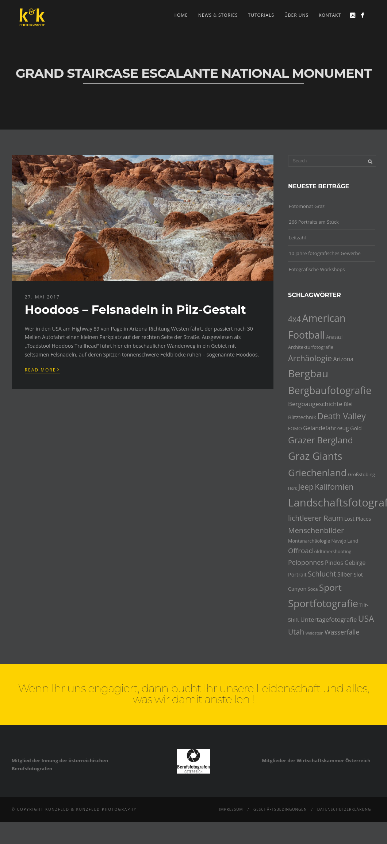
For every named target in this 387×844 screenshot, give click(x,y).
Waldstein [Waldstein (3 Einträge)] (314, 633)
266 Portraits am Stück (314, 222)
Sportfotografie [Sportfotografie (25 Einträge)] (323, 603)
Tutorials (261, 15)
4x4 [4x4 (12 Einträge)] (294, 319)
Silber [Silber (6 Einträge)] (344, 574)
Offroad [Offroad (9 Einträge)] (300, 550)
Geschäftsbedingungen (280, 809)
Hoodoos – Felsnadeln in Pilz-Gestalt (135, 309)
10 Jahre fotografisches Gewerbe (325, 253)
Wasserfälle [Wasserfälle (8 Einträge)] (342, 632)
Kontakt (330, 15)
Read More (42, 369)
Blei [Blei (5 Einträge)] (348, 404)
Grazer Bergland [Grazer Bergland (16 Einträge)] (320, 440)
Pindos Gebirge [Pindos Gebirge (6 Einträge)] (345, 563)
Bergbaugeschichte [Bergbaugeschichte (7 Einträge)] (315, 404)
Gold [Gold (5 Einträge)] (355, 428)
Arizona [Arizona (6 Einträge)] (343, 359)
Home (180, 15)
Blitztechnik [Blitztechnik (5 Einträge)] (302, 417)
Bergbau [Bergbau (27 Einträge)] (308, 373)
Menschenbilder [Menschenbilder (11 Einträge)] (316, 530)
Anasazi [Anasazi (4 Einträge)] (334, 337)
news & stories (218, 15)
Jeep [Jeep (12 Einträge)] (306, 487)
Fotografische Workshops (317, 269)
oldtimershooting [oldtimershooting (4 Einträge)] (333, 551)
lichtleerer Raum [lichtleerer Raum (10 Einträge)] (315, 518)
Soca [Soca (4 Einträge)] (313, 589)
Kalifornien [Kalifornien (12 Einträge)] (334, 487)
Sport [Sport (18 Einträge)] (330, 587)
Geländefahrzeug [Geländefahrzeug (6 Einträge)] (326, 428)
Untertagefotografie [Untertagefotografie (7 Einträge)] (328, 619)
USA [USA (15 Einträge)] (366, 618)
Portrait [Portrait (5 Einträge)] (297, 574)
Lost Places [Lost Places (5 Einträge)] (357, 518)
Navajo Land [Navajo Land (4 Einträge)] (344, 540)
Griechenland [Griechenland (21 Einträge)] (317, 472)
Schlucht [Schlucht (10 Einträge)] (322, 574)
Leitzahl (297, 237)
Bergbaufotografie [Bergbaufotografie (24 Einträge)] (329, 390)
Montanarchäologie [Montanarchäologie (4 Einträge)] (309, 540)
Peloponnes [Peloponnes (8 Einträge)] (306, 562)
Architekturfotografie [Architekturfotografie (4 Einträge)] (310, 347)
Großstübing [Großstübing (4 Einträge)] (361, 474)
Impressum (231, 809)
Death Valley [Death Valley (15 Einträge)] (341, 416)
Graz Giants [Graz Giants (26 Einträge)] (315, 456)
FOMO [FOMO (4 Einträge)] (295, 428)
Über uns (296, 15)
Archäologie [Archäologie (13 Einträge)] (310, 358)
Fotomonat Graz (307, 206)
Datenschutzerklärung (344, 809)
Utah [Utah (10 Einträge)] (296, 632)
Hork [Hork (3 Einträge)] (292, 488)
